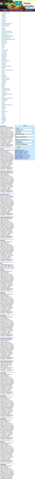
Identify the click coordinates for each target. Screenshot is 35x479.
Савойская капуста (6, 88)
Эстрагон (4, 120)
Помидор (4, 82)
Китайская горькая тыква (7, 36)
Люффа (4, 58)
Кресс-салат (4, 42)
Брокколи (4, 20)
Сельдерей (4, 92)
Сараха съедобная (6, 90)
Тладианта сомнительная (7, 98)
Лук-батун (4, 51)
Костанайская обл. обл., (6, 270)
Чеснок (3, 115)
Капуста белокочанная (7, 31)
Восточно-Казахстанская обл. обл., (6, 127)
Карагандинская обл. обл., (7, 149)
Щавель (4, 118)
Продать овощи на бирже (16, 10)
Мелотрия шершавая (6, 66)
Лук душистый (5, 50)
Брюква (3, 22)
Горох (3, 27)
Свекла (3, 91)
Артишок (4, 15)
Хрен (3, 110)
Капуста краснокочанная (7, 32)
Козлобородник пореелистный (8, 39)
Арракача (4, 14)
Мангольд (4, 62)
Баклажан (4, 18)
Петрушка (4, 80)
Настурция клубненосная (7, 70)
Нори (3, 71)
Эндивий (4, 119)
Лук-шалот (4, 55)
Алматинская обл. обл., (6, 218)
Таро (3, 96)
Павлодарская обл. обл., (6, 293)
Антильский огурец (6, 12)
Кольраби (4, 40)
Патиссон (4, 76)
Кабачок (4, 30)
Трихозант (4, 100)
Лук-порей (4, 52)
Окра (3, 74)
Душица (4, 28)
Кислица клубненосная (7, 35)
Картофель (4, 34)
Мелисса (4, 64)
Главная (5, 10)
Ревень (3, 83)
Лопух (3, 46)
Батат (3, 19)
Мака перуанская (5, 60)
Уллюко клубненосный (7, 104)
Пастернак (4, 75)
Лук (3, 48)
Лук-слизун (4, 54)
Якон (3, 122)
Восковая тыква (5, 26)
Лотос (3, 47)
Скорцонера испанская (7, 94)
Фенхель (4, 107)
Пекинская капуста (6, 78)
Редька (3, 86)
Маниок (3, 63)
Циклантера (4, 111)
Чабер (3, 112)
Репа (3, 87)
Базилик (4, 16)
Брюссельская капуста (7, 23)
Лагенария (4, 43)
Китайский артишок (6, 38)
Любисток (4, 56)
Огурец (3, 72)
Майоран (4, 59)
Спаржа (4, 95)
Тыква (3, 102)
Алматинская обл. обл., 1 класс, (6, 264)
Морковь (4, 67)
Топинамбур (4, 99)
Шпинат (4, 116)
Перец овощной (5, 79)
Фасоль (3, 106)
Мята (3, 68)
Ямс (3, 123)
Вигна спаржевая (5, 24)
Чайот (3, 114)
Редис (3, 84)
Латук (3, 44)
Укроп (3, 103)
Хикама (3, 108)
